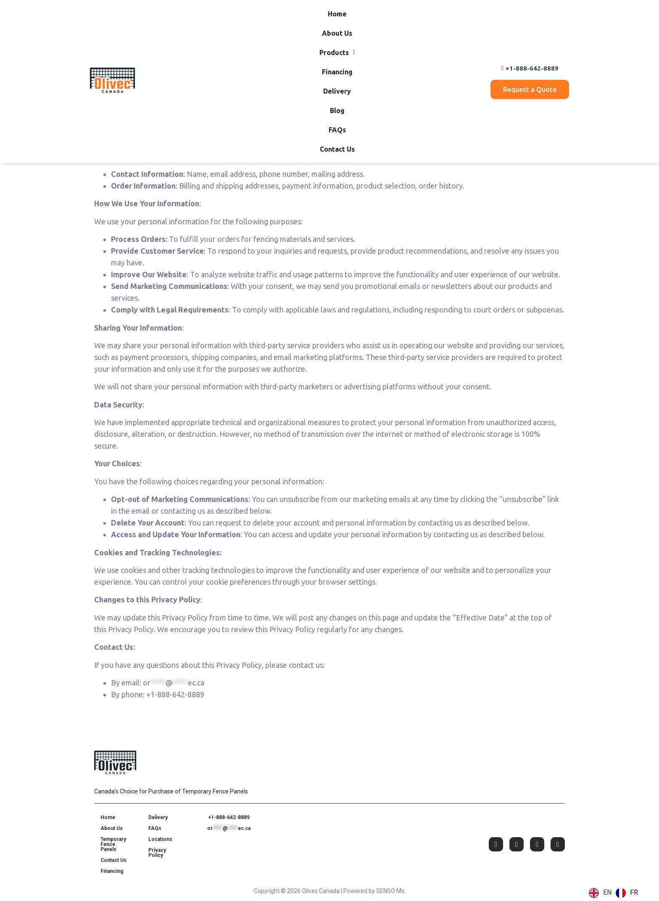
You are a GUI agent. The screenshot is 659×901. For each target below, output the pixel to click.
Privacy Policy (157, 852)
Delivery (344, 26)
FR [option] (634, 892)
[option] (627, 893)
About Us (210, 26)
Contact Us (444, 26)
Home (172, 26)
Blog (377, 26)
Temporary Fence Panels (113, 844)
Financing (302, 26)
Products (256, 26)
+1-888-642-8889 (229, 817)
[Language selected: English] (615, 893)
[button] (256, 26)
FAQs (406, 26)
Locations (160, 839)
